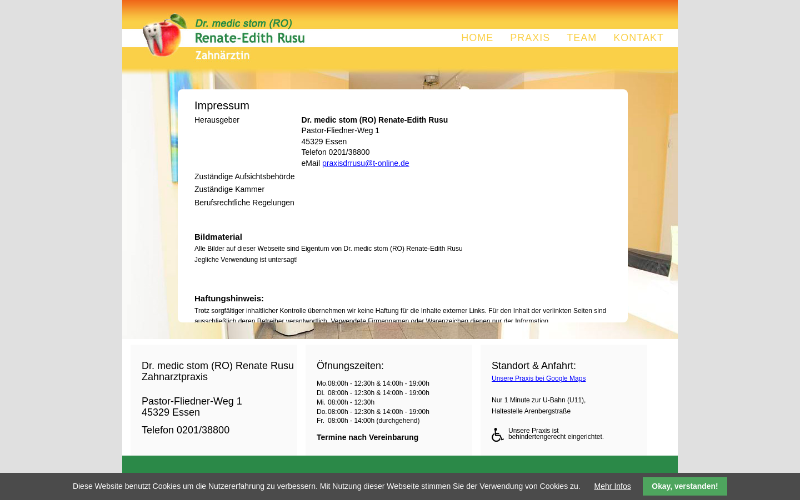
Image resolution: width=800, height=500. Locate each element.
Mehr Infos (612, 486)
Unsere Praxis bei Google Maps (539, 378)
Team (582, 37)
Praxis (530, 37)
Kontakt (638, 37)
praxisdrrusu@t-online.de (365, 163)
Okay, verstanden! (685, 486)
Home (477, 37)
